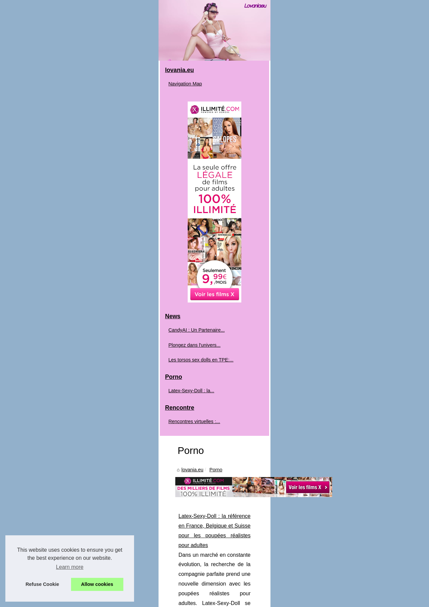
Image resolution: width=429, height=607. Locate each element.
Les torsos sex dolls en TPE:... (54, 517)
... (334, 349)
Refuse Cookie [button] (42, 584)
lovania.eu (131, 264)
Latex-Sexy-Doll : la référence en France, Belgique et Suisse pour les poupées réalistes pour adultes (236, 311)
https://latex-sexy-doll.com (296, 349)
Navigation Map (38, 241)
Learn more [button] (69, 567)
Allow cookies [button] (97, 584)
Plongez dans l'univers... (48, 502)
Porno (154, 264)
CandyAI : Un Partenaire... (50, 487)
